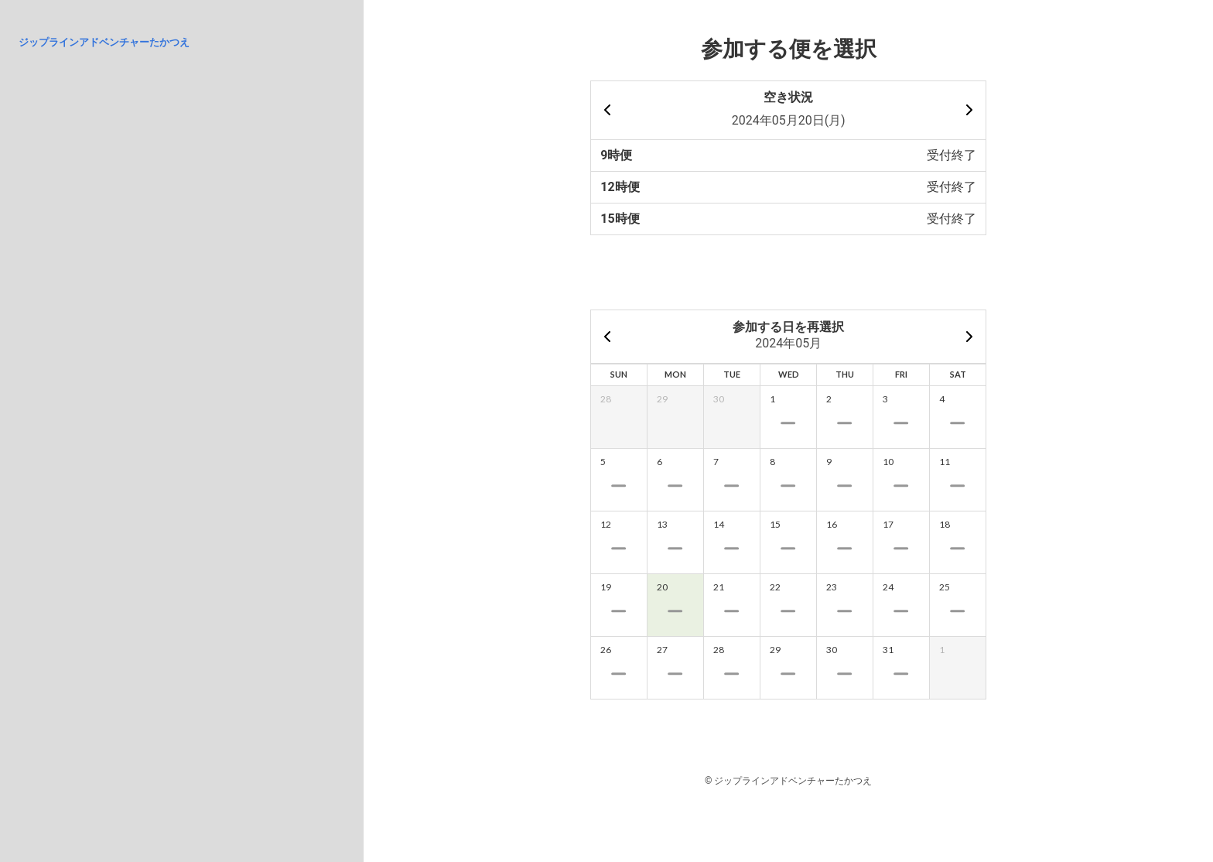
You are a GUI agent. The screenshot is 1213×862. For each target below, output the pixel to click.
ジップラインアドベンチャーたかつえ (104, 42)
